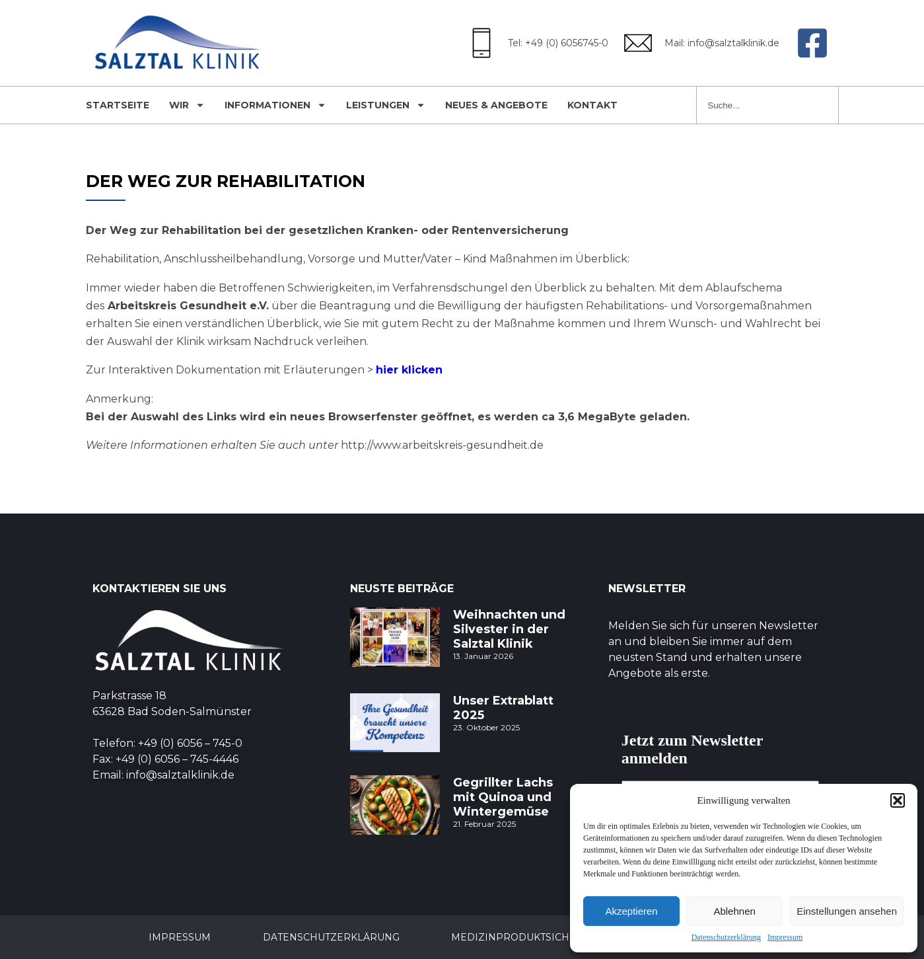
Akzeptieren (631, 911)
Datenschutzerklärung (726, 937)
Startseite (117, 105)
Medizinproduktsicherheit (536, 937)
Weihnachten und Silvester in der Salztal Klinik (509, 629)
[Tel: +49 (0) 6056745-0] (481, 42)
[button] (897, 800)
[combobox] (767, 105)
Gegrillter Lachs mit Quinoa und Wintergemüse (503, 797)
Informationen (275, 105)
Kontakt (592, 105)
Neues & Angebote (496, 105)
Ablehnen (734, 911)
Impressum (784, 937)
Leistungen (385, 105)
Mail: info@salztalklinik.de (721, 43)
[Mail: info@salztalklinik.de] (638, 42)
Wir (187, 105)
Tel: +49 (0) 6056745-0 (558, 43)
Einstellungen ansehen (847, 911)
